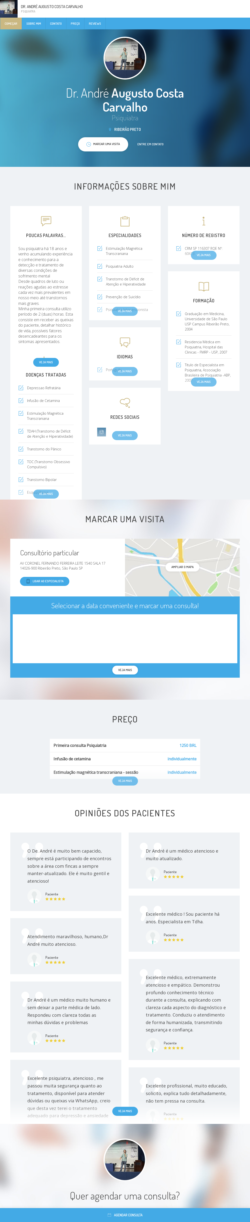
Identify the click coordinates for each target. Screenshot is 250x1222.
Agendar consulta (125, 1215)
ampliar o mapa (182, 567)
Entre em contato (150, 144)
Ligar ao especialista (44, 581)
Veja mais (46, 362)
